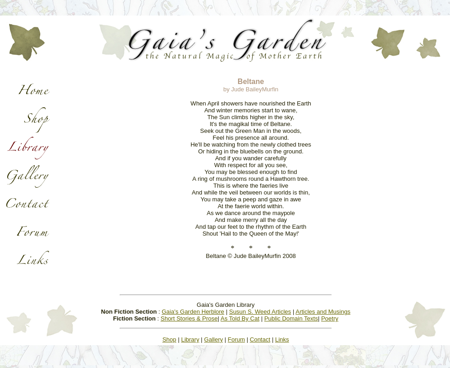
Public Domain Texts (291, 318)
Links (282, 339)
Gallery (213, 339)
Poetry (330, 318)
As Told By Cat (240, 318)
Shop (169, 339)
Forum (236, 339)
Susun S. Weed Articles (260, 311)
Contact (260, 339)
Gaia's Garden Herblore (193, 311)
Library (190, 339)
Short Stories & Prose (188, 318)
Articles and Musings (323, 311)
